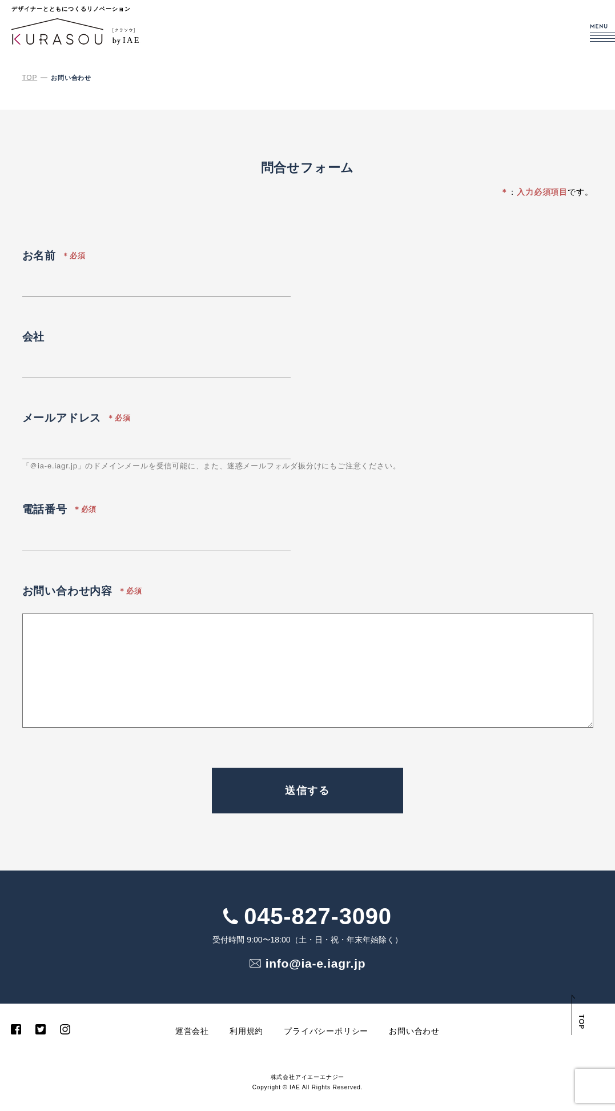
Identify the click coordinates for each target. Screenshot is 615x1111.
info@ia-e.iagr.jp (318, 963)
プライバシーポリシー (326, 1032)
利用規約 (246, 1032)
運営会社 (192, 1032)
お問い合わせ (414, 1032)
